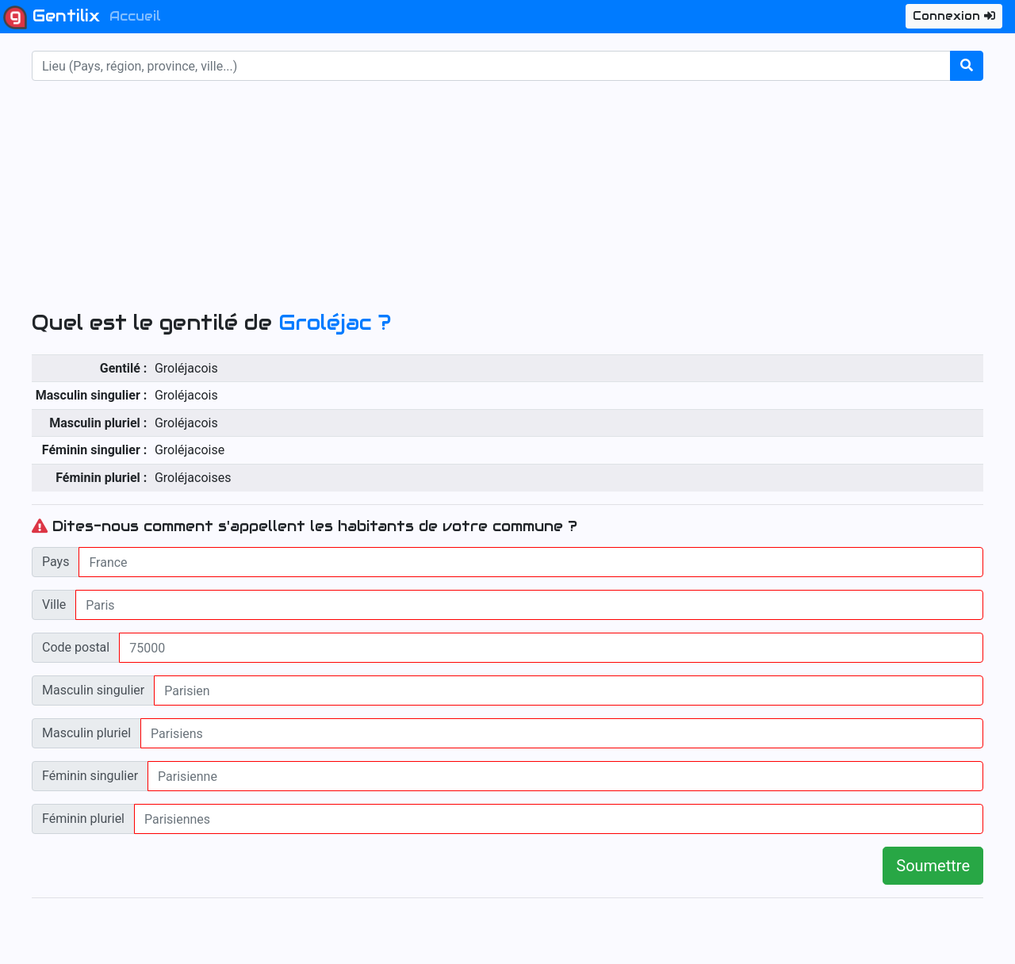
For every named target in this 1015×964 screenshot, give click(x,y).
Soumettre (933, 865)
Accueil (135, 16)
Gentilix (51, 17)
